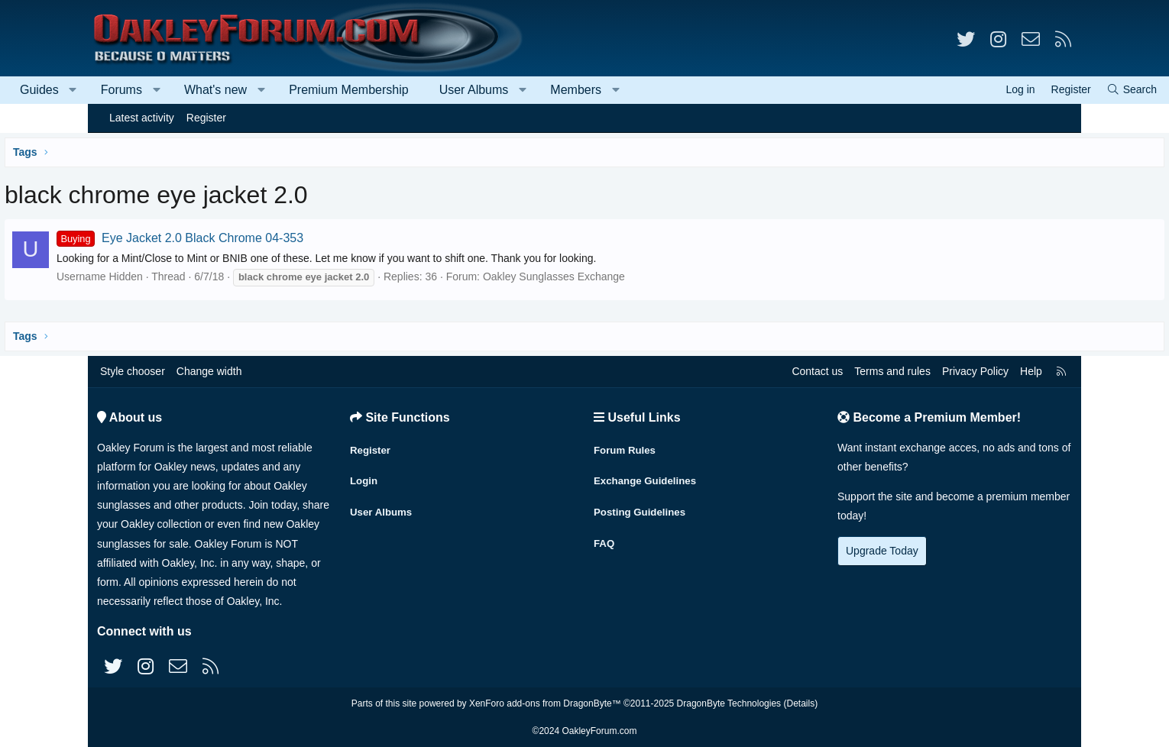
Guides (127, 89)
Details (800, 703)
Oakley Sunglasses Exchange (645, 276)
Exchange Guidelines (648, 476)
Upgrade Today (882, 551)
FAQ (605, 535)
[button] (160, 90)
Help (1031, 371)
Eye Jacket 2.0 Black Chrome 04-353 (270, 237)
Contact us (817, 371)
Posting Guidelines (642, 506)
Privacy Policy (975, 371)
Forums (209, 89)
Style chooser (132, 371)
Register (206, 118)
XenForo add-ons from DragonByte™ (545, 703)
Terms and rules (892, 371)
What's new (303, 89)
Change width (209, 371)
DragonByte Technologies (729, 703)
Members (663, 89)
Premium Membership (436, 89)
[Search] (1044, 89)
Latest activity (141, 118)
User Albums (562, 89)
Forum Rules (626, 446)
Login (364, 476)
